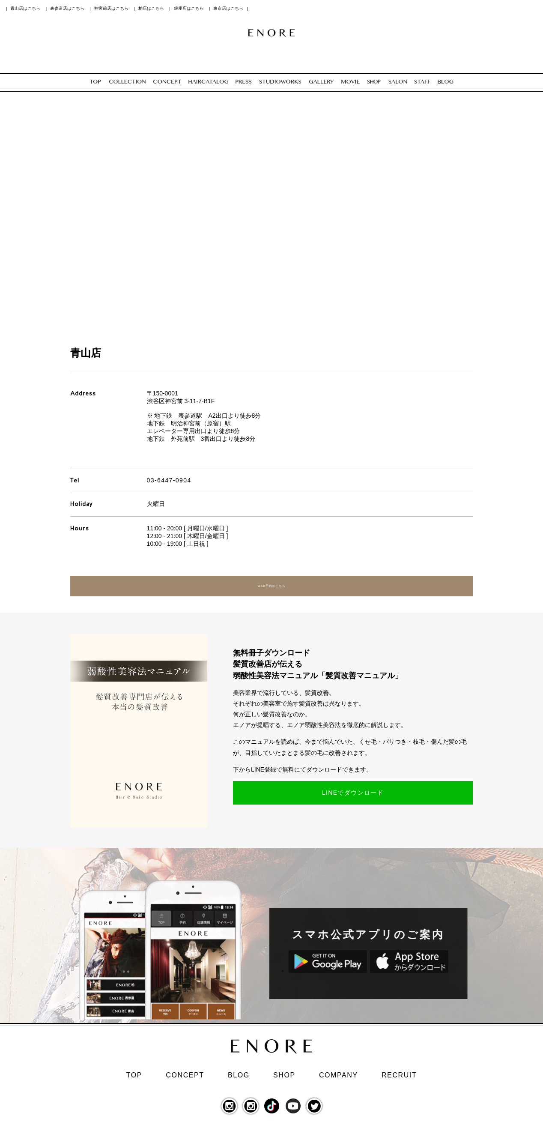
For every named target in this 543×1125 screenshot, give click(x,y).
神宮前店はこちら (111, 8)
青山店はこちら (25, 8)
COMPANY (338, 1078)
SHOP (284, 1078)
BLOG (239, 1078)
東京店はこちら (228, 8)
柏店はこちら (151, 8)
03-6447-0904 (169, 480)
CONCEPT (185, 1078)
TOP (134, 1078)
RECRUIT (399, 1078)
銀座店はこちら (189, 8)
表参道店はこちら (67, 8)
